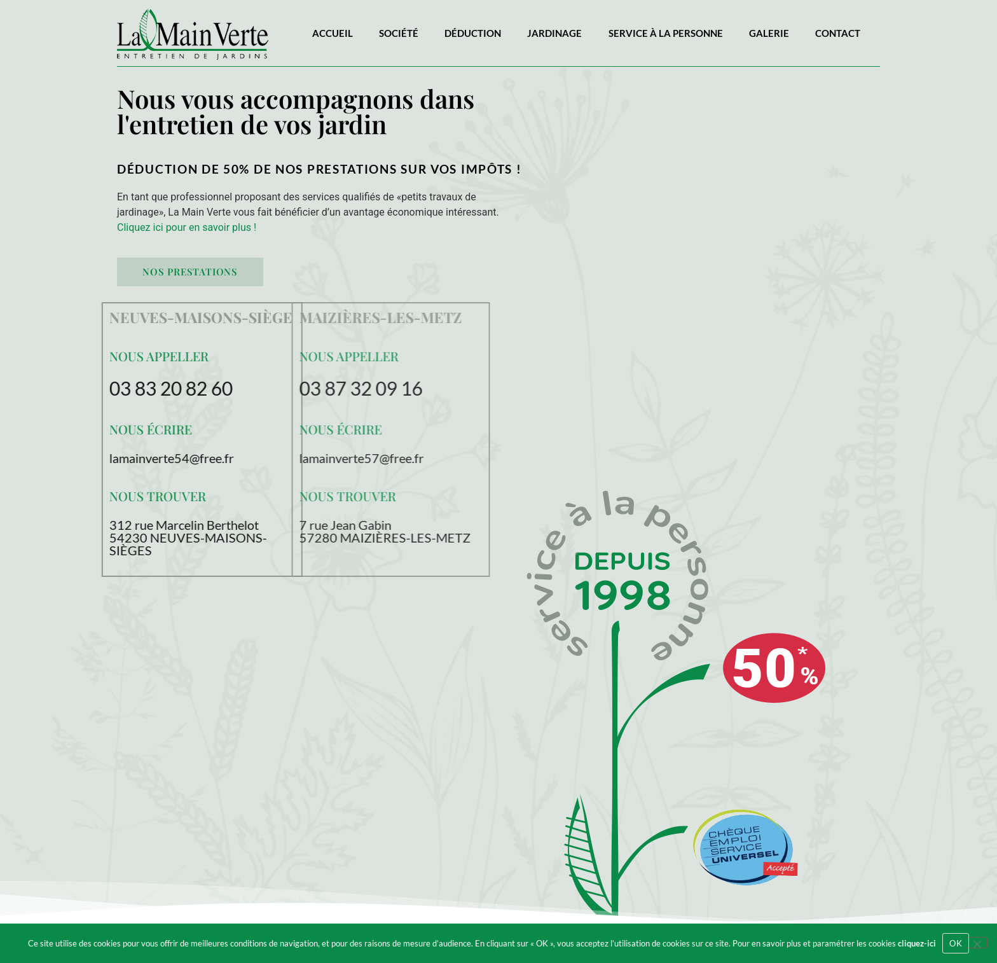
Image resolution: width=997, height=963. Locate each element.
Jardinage (554, 33)
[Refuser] (976, 942)
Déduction (472, 33)
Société (398, 33)
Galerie (769, 33)
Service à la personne (666, 33)
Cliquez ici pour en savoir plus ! (186, 227)
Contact (837, 33)
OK (955, 943)
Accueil (332, 33)
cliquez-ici (917, 943)
